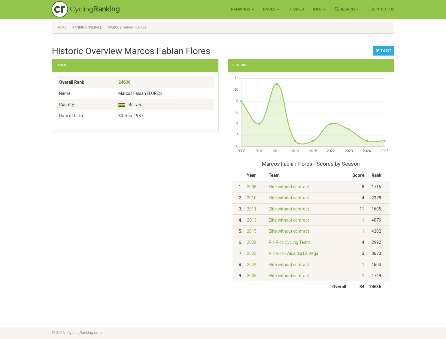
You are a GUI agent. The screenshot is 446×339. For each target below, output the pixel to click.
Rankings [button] (242, 9)
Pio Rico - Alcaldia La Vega (293, 253)
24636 (124, 82)
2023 (251, 253)
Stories (296, 9)
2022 (251, 242)
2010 (251, 197)
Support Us (381, 9)
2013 (251, 220)
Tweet (383, 50)
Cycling (95, 9)
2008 (251, 186)
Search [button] (347, 9)
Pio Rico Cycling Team (289, 242)
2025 (251, 275)
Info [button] (319, 9)
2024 (251, 264)
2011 (251, 209)
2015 (251, 231)
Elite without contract (289, 186)
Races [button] (271, 9)
